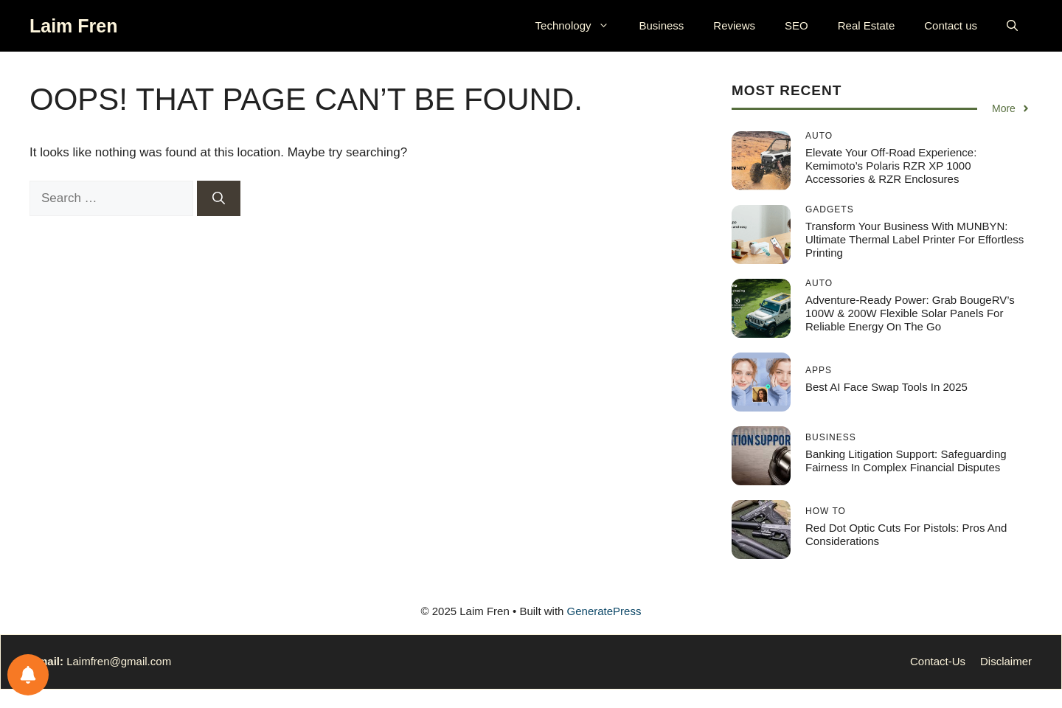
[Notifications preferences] (28, 674)
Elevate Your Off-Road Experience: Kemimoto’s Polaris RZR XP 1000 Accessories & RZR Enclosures (890, 165)
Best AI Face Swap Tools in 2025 (886, 387)
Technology (580, 26)
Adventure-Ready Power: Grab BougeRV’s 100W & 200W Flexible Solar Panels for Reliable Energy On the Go (910, 313)
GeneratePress (604, 611)
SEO (796, 25)
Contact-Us (937, 661)
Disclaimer (1006, 661)
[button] (1012, 26)
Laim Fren (73, 25)
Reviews (734, 25)
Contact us (950, 25)
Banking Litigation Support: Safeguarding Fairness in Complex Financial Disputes (906, 460)
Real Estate (866, 25)
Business (661, 25)
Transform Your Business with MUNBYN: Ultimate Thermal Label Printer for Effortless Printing (914, 239)
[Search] (218, 198)
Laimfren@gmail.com (118, 661)
